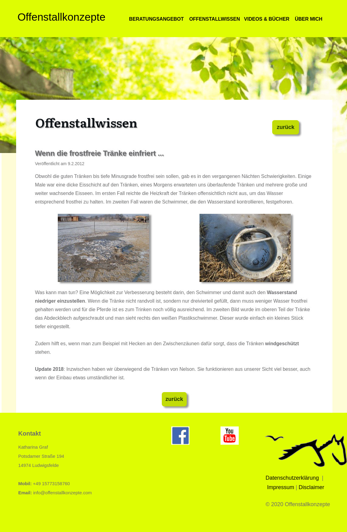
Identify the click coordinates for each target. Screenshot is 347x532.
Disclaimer (311, 487)
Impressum (280, 487)
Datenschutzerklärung (292, 478)
